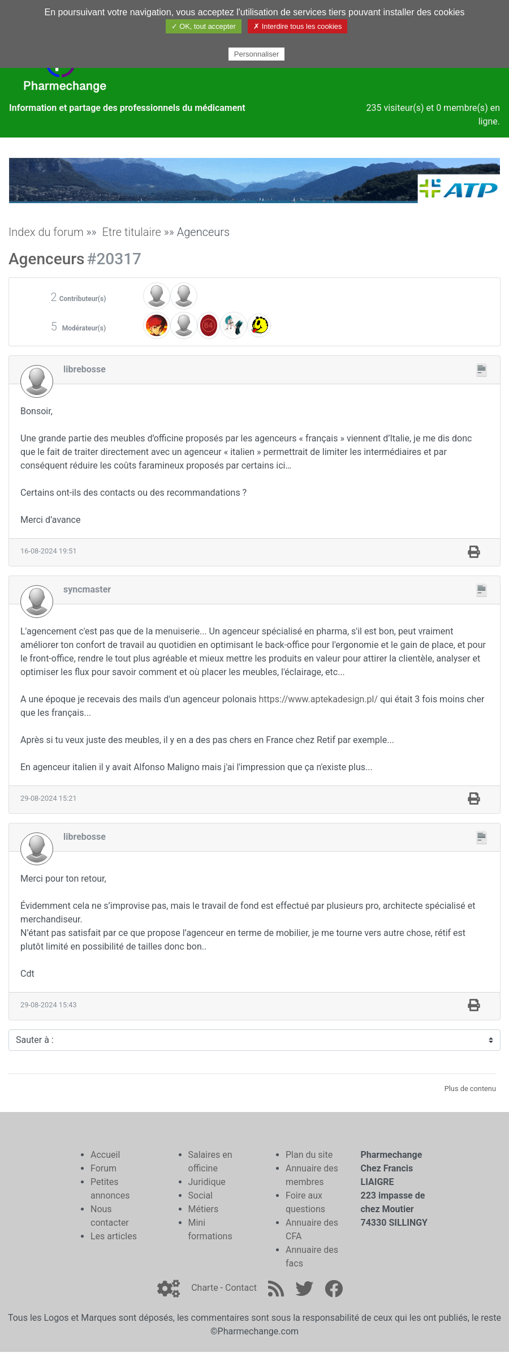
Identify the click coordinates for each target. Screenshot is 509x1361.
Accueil (105, 1154)
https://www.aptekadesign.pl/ (318, 699)
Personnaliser (256, 54)
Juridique (207, 1182)
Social (200, 1195)
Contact (241, 1287)
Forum (103, 1168)
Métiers (203, 1209)
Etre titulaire (131, 232)
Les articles (113, 1236)
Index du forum (46, 232)
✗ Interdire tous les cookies (297, 26)
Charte (204, 1287)
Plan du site (309, 1154)
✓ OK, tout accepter (203, 26)
